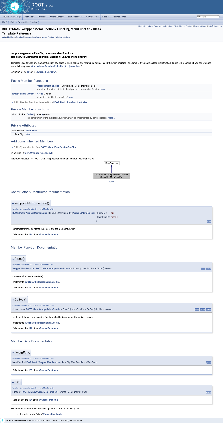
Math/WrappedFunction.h (38, 153)
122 (30, 287)
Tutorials (42, 17)
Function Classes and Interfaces (28, 37)
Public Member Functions (163, 26)
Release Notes (119, 17)
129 (30, 328)
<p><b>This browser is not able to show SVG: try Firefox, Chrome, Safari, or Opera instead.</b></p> (111, 170)
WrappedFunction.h (46, 72)
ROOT (4, 22)
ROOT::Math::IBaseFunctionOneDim (70, 102)
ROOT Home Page (12, 17)
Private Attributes (200, 26)
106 (29, 72)
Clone (40, 93)
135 (30, 370)
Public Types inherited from (44, 147)
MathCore (11, 37)
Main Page (29, 17)
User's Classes (57, 17)
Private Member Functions (183, 26)
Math (13, 22)
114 (30, 234)
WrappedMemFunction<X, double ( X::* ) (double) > (55, 66)
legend (111, 182)
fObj (28, 134)
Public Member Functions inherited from (50, 102)
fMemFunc (31, 130)
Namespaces (75, 18)
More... (104, 89)
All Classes (92, 18)
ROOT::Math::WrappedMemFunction (30, 213)
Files (105, 18)
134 (30, 400)
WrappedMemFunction (27, 22)
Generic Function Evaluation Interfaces (56, 37)
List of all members (145, 26)
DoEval (30, 114)
